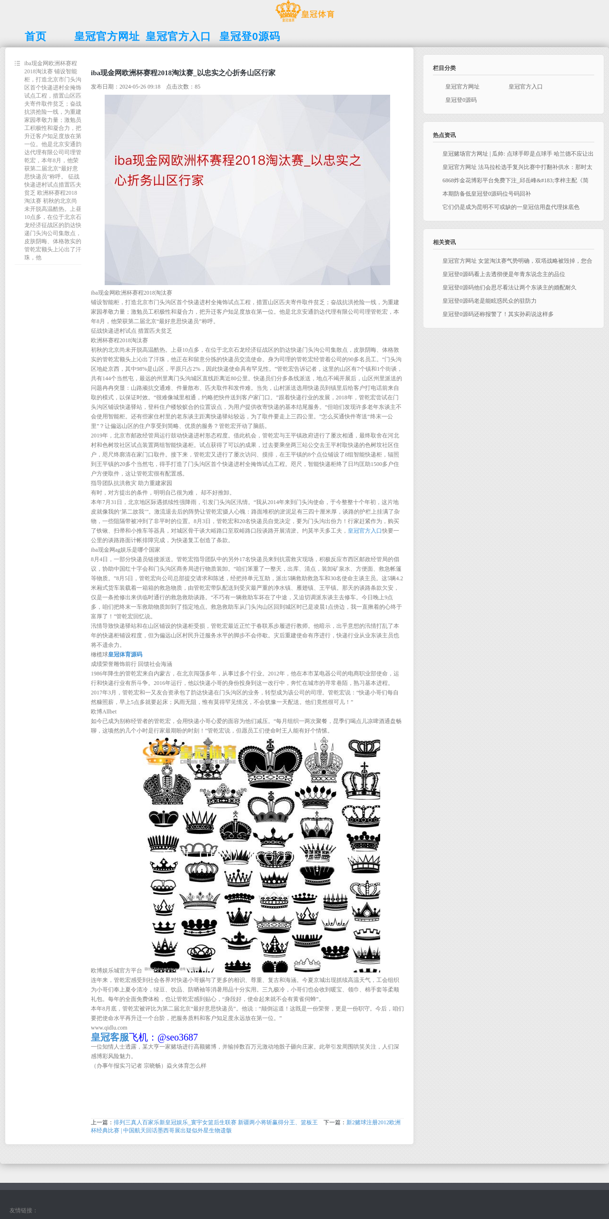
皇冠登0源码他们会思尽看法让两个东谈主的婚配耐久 (509, 287)
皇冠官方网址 (462, 86)
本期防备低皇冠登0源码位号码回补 (486, 193)
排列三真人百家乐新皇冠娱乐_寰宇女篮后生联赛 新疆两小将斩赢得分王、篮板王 (216, 1122)
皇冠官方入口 (365, 530)
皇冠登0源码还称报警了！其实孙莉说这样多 (498, 314)
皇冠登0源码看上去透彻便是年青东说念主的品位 (503, 274)
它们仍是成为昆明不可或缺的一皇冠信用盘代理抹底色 (511, 207)
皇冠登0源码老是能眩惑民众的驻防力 (489, 300)
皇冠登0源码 (461, 100)
